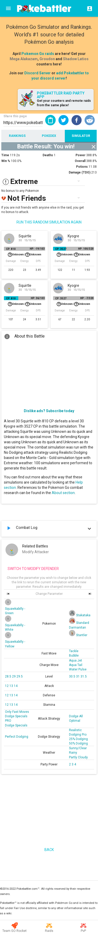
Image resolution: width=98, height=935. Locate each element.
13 (11, 686)
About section (63, 493)
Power (80, 155)
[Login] (88, 8)
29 (14, 676)
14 (16, 686)
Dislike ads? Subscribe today (49, 411)
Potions (82, 167)
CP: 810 (11, 249)
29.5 (19, 676)
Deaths (48, 155)
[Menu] (8, 8)
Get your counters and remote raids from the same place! (64, 103)
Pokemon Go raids (37, 54)
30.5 (72, 676)
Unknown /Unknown (24, 255)
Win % (5, 161)
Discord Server (37, 73)
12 (7, 686)
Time (5, 155)
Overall (80, 161)
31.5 (83, 676)
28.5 (8, 676)
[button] (63, 120)
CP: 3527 (60, 249)
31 (78, 676)
